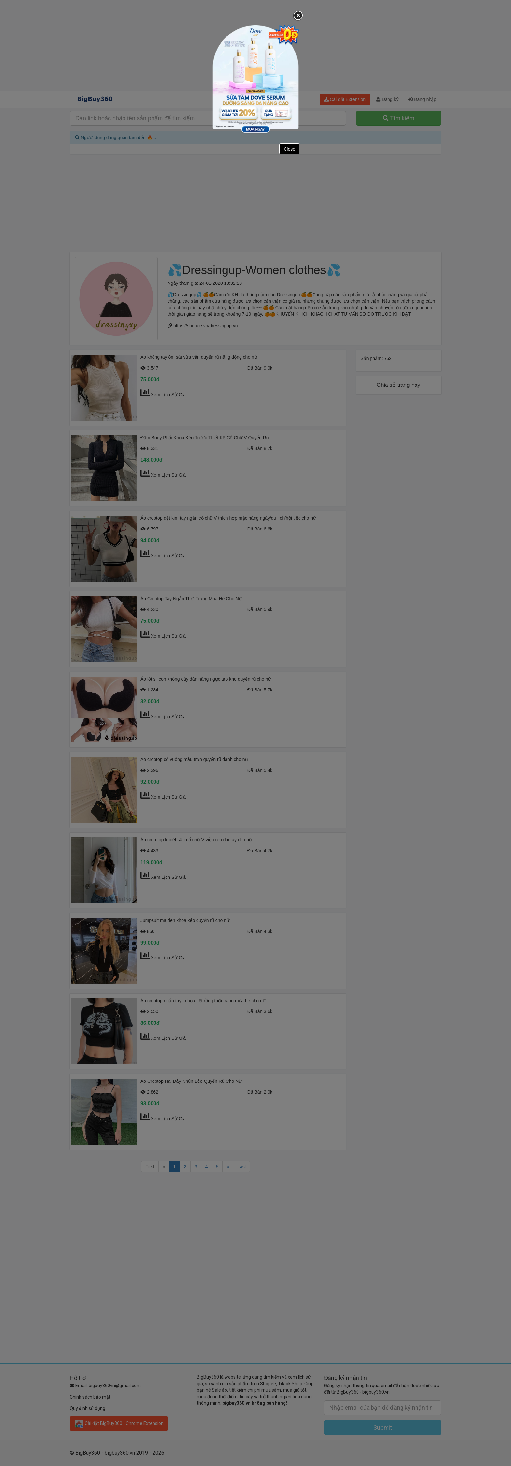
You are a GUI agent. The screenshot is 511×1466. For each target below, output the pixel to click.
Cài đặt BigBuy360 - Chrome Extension (119, 1424)
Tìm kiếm (398, 118)
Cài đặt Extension (345, 99)
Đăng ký (387, 99)
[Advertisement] (255, 45)
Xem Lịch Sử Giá (168, 394)
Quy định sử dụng (87, 1408)
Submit (382, 1427)
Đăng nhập (422, 99)
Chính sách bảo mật (90, 1397)
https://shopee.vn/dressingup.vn (205, 325)
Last (241, 1166)
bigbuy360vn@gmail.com (115, 1385)
